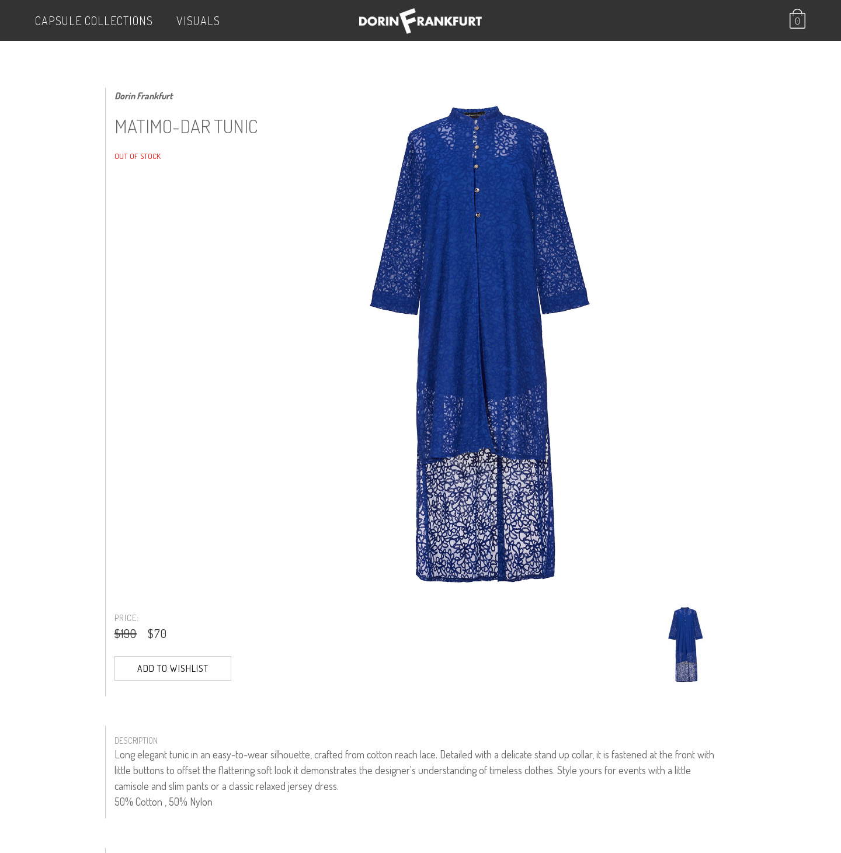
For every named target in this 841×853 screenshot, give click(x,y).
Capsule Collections (94, 20)
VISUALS (198, 20)
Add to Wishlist (172, 668)
